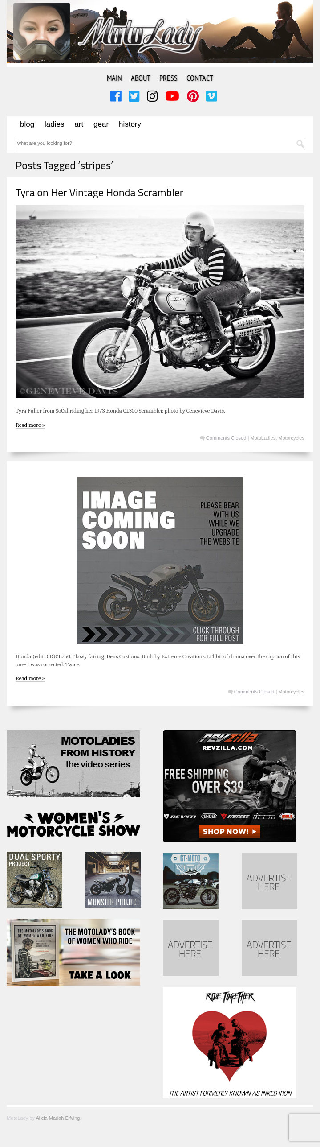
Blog (27, 124)
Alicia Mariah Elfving (58, 1118)
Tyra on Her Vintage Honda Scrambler (99, 192)
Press (168, 78)
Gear (101, 124)
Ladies (54, 124)
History (130, 124)
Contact (199, 78)
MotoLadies (262, 438)
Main (114, 78)
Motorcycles (291, 438)
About (140, 78)
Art (78, 124)
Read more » (30, 424)
